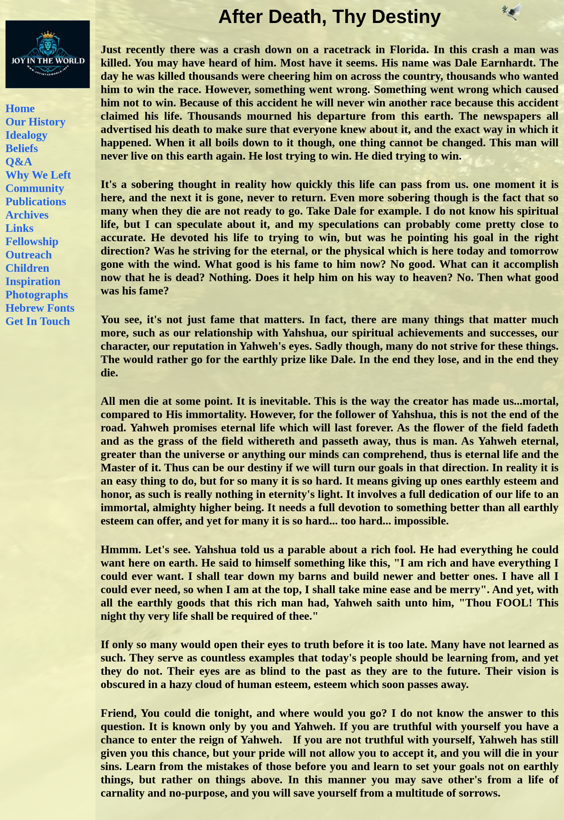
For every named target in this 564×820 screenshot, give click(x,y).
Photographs (36, 294)
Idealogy (26, 134)
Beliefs (21, 148)
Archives (27, 214)
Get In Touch (37, 321)
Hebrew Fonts (39, 307)
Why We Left (38, 174)
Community (34, 188)
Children (27, 267)
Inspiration (32, 281)
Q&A (18, 161)
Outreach (28, 254)
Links (19, 227)
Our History (35, 121)
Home (20, 108)
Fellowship (32, 241)
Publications (35, 201)
